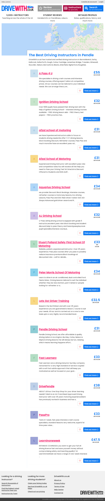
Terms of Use (59, 486)
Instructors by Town (9, 494)
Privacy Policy (59, 483)
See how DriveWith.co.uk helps (37, 487)
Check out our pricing (36, 491)
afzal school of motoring (55, 130)
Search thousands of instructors (10, 484)
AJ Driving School (50, 216)
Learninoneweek (49, 440)
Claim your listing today (37, 483)
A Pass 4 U (45, 73)
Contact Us (58, 493)
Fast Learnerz (48, 358)
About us (57, 480)
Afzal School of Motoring (55, 159)
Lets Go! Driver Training (54, 301)
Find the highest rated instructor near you (10, 489)
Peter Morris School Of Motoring (59, 272)
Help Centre (6, 2)
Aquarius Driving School (54, 187)
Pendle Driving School (53, 329)
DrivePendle (46, 386)
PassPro (44, 415)
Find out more (91, 90)
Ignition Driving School (53, 102)
